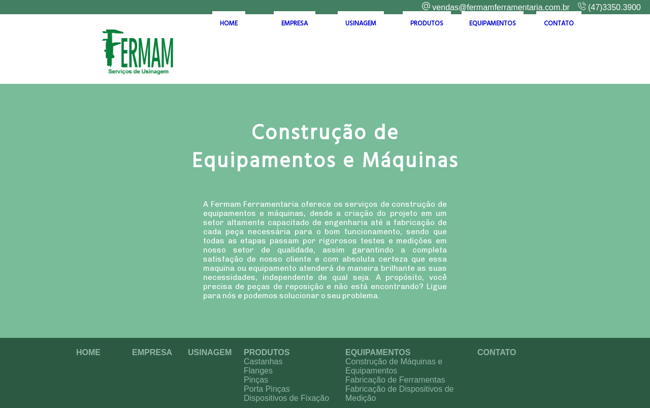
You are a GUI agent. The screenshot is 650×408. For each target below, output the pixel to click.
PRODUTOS (426, 51)
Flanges (258, 370)
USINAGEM (360, 51)
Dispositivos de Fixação (286, 398)
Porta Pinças (267, 389)
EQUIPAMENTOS (492, 51)
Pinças (256, 379)
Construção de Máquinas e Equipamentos (393, 366)
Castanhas (263, 361)
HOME (229, 51)
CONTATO (559, 51)
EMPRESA (294, 51)
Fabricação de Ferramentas (395, 379)
